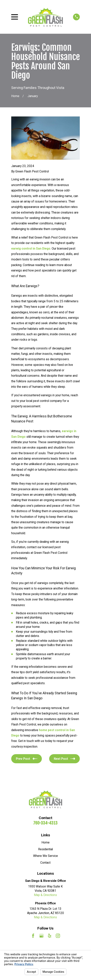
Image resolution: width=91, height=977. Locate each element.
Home (45, 842)
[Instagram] (58, 936)
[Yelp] (49, 936)
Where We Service (45, 856)
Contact (45, 862)
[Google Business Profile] (41, 936)
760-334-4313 (45, 822)
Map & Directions (45, 895)
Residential (45, 849)
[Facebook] (33, 936)
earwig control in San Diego (30, 248)
